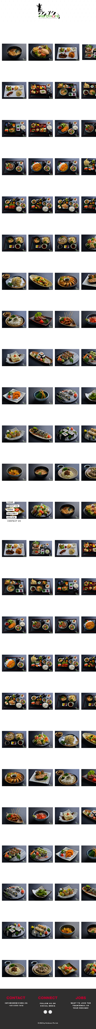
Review (11, 517)
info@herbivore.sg (16, 1003)
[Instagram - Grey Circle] (50, 1012)
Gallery (12, 513)
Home (10, 502)
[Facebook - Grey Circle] (45, 1012)
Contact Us (14, 521)
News (10, 510)
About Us (12, 506)
